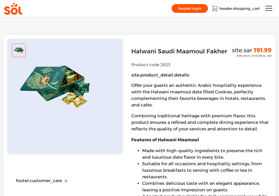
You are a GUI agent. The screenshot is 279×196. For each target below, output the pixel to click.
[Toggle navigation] (269, 8)
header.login (189, 8)
